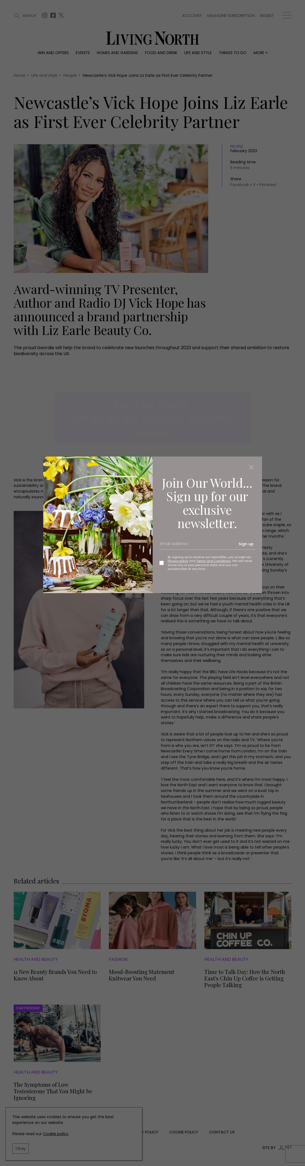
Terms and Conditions (213, 561)
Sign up (246, 544)
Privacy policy (178, 561)
